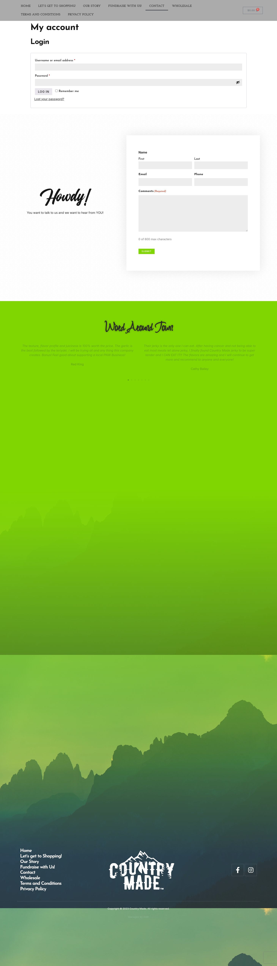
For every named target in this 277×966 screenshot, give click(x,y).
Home (26, 6)
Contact (156, 6)
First (143, 159)
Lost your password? (49, 99)
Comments (153, 191)
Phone (199, 174)
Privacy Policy (81, 14)
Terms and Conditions (40, 14)
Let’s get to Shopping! (57, 6)
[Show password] (238, 82)
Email (144, 174)
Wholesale (182, 6)
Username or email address (61, 59)
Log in (43, 92)
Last (198, 159)
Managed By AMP (138, 916)
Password (48, 75)
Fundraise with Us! (125, 6)
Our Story (92, 6)
